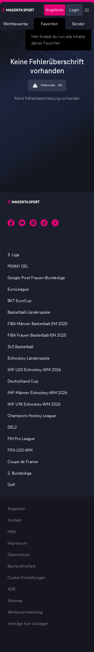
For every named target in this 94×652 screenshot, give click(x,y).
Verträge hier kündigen (28, 624)
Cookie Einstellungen (26, 578)
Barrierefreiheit (21, 566)
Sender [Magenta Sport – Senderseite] (78, 24)
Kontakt (15, 520)
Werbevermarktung (25, 612)
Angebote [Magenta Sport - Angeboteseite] (55, 10)
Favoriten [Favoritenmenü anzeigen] (49, 24)
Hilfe (12, 532)
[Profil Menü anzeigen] (86, 10)
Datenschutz (19, 555)
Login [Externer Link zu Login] (74, 10)
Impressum (17, 543)
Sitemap (15, 601)
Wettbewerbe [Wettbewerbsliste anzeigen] (15, 24)
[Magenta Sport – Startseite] (18, 10)
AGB (11, 589)
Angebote (16, 509)
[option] (47, 255)
